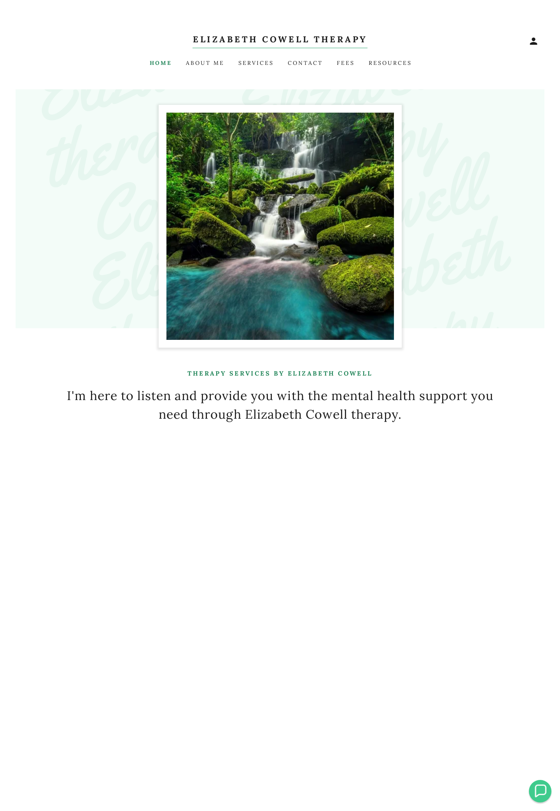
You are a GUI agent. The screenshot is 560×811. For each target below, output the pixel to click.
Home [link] (161, 62)
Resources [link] (390, 62)
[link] (280, 40)
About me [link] (205, 62)
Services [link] (256, 62)
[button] (533, 41)
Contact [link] (305, 62)
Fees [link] (346, 62)
